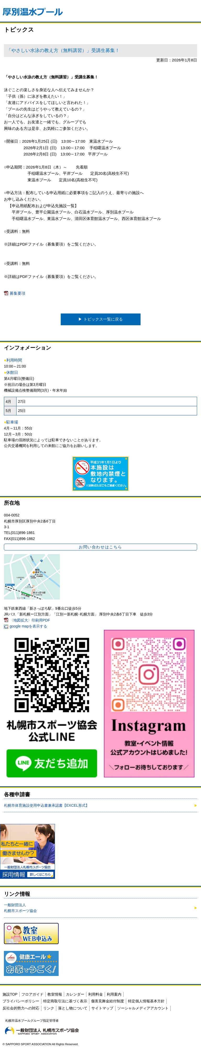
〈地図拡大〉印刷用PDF (30, 620)
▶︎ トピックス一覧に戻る (100, 319)
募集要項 (17, 293)
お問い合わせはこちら (100, 547)
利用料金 (95, 994)
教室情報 (54, 994)
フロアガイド (32, 994)
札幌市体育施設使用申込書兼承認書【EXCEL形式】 (46, 805)
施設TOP (10, 994)
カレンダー (75, 994)
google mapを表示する (28, 626)
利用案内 (114, 994)
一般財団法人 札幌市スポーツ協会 (20, 908)
